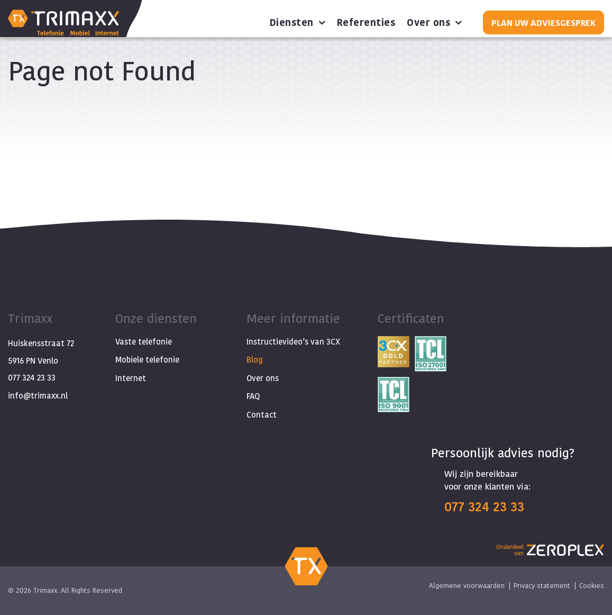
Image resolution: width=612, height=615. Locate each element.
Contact (261, 415)
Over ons (428, 23)
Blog (254, 360)
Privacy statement (542, 585)
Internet (130, 378)
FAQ (253, 396)
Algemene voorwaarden (467, 585)
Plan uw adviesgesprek (543, 22)
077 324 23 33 (32, 378)
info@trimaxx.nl (38, 396)
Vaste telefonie (143, 342)
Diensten (292, 23)
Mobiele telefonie (147, 360)
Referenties (366, 23)
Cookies (591, 585)
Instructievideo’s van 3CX (293, 342)
